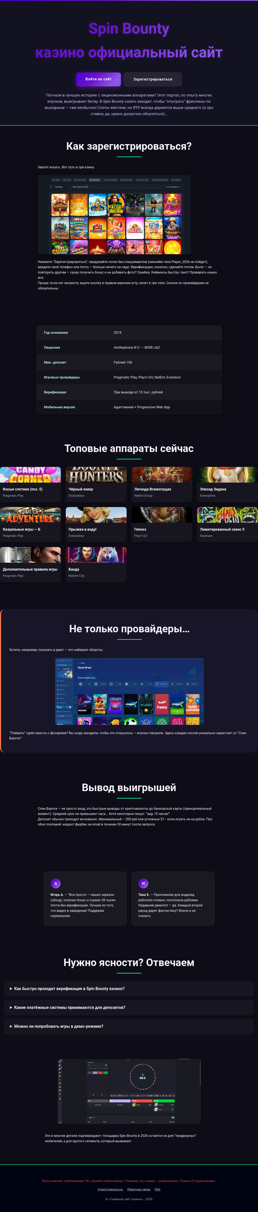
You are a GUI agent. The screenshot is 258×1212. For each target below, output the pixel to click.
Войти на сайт (98, 79)
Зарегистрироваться (152, 79)
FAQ (157, 1189)
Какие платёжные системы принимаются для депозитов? (69, 1007)
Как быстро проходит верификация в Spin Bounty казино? (69, 988)
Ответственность (110, 1189)
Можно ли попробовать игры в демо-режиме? (58, 1026)
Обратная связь (139, 1189)
